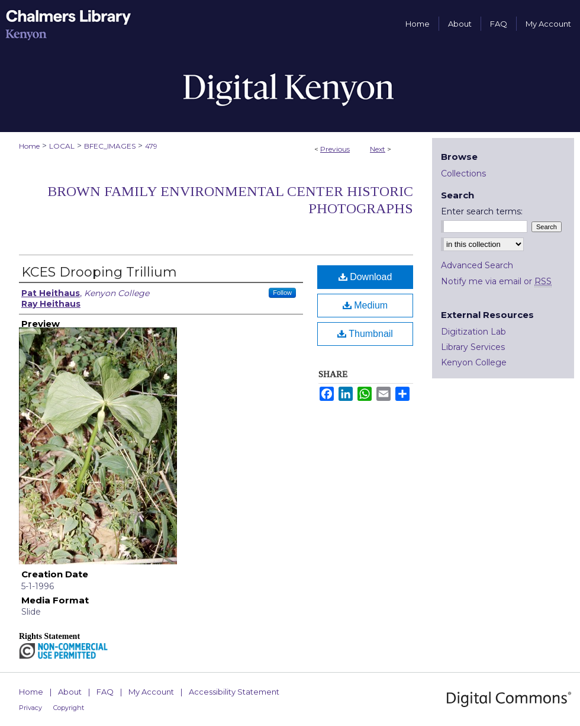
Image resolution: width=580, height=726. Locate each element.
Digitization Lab (473, 331)
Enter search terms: (482, 211)
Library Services (473, 347)
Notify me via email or (496, 281)
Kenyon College (474, 362)
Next (377, 148)
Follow (282, 292)
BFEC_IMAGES (110, 146)
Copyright (68, 707)
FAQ (105, 691)
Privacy (30, 707)
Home (29, 146)
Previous (335, 148)
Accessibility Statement (234, 691)
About (70, 691)
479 (151, 146)
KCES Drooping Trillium (99, 272)
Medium (365, 305)
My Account (151, 691)
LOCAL (62, 146)
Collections (463, 173)
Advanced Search (477, 265)
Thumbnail (365, 334)
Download (365, 277)
